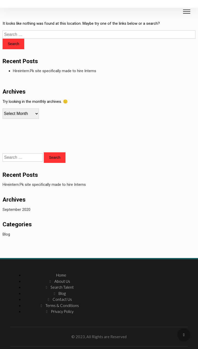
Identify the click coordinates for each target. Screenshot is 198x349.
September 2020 (16, 209)
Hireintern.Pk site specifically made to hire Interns (54, 71)
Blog (6, 234)
